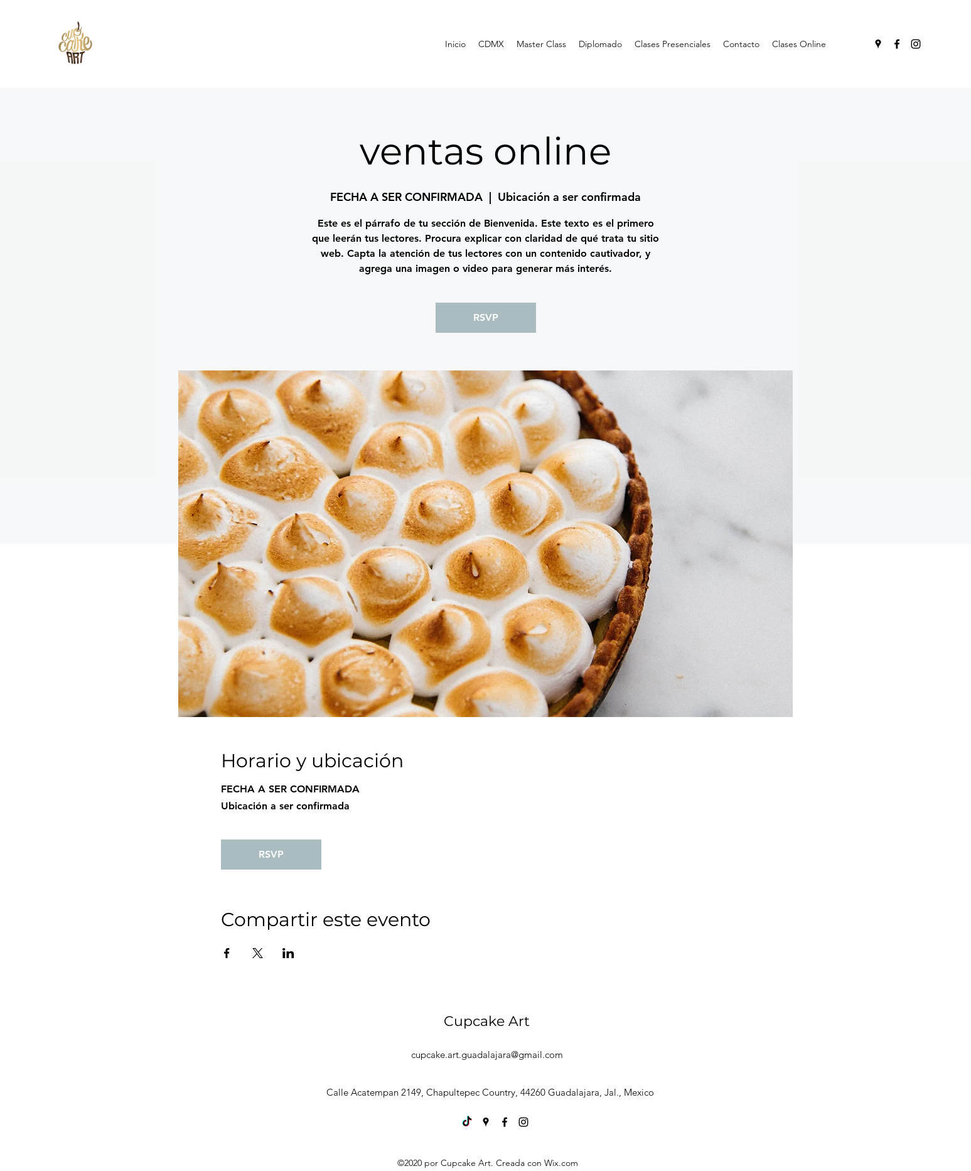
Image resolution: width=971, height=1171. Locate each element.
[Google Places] (878, 44)
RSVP (485, 317)
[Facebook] (897, 44)
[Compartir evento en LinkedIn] (288, 953)
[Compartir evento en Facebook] (227, 953)
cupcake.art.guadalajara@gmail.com (487, 1054)
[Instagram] (915, 44)
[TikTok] (467, 1122)
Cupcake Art (487, 1021)
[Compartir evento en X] (258, 953)
